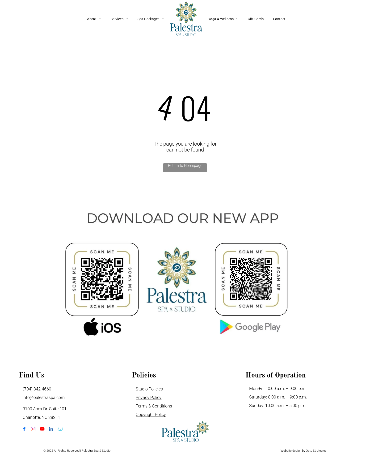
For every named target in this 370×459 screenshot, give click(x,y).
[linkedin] (51, 430)
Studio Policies (149, 388)
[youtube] (42, 430)
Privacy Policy (148, 397)
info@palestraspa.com (44, 397)
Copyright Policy (151, 414)
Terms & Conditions (154, 405)
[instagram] (33, 430)
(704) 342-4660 (37, 388)
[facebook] (24, 430)
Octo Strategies (316, 450)
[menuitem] (94, 19)
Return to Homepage (185, 165)
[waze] (60, 430)
